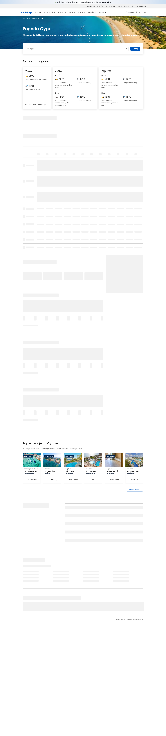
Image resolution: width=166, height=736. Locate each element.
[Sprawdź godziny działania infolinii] (102, 6)
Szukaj (135, 49)
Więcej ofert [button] (134, 489)
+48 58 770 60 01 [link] (94, 6)
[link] (26, 12)
